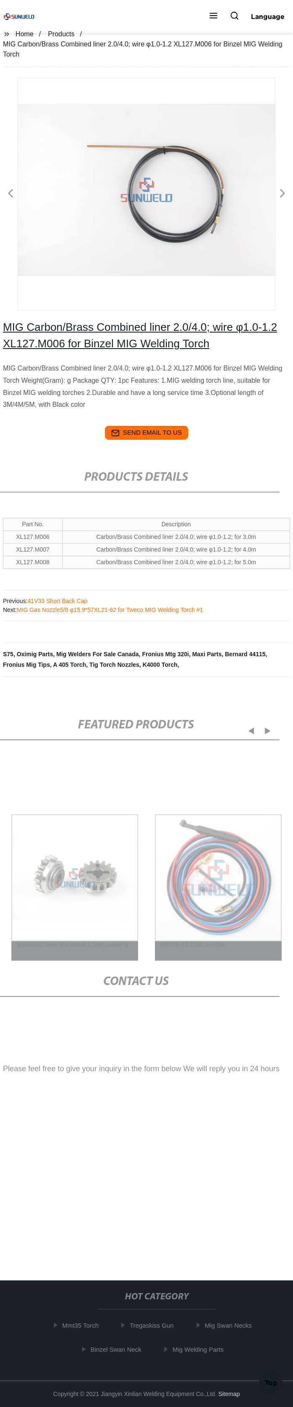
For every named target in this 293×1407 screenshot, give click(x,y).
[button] (213, 16)
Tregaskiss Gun (154, 1325)
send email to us (146, 433)
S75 (8, 654)
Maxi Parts (206, 654)
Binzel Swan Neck (118, 1349)
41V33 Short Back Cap (57, 601)
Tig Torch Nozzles (114, 664)
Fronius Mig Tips (26, 664)
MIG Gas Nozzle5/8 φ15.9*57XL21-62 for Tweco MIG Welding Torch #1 (110, 609)
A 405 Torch (69, 664)
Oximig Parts (35, 654)
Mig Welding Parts (200, 1349)
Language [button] (268, 16)
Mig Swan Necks (230, 1325)
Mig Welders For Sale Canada (97, 654)
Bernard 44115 (245, 654)
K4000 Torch (160, 664)
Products (61, 34)
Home (25, 34)
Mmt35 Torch (82, 1325)
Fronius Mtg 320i (165, 654)
